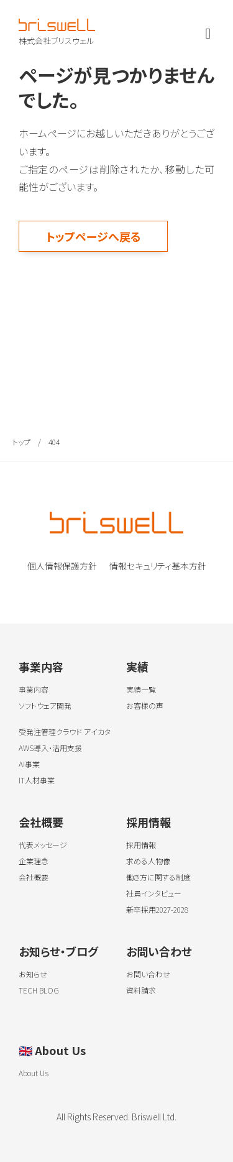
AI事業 (29, 764)
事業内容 (41, 666)
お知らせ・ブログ (58, 951)
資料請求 (141, 990)
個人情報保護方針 (62, 566)
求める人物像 (148, 860)
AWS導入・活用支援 (50, 747)
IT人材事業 (37, 780)
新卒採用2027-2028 (157, 909)
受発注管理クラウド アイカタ (65, 731)
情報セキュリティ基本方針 (157, 566)
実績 (137, 666)
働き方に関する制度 (158, 877)
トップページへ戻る (93, 236)
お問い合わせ (159, 951)
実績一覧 (141, 689)
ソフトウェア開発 (45, 705)
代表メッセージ (43, 844)
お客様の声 (144, 705)
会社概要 (41, 822)
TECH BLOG (39, 990)
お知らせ (33, 974)
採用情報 (148, 822)
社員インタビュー (153, 893)
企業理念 (33, 860)
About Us (52, 1050)
